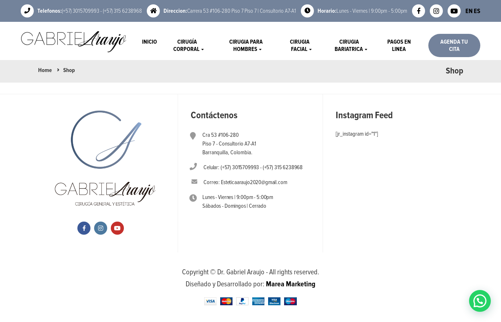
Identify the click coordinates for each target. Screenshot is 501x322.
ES (477, 11)
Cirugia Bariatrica (349, 45)
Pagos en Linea (399, 45)
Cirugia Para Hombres (246, 45)
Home (45, 70)
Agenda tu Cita (454, 45)
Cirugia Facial (300, 45)
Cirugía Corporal (187, 45)
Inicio (149, 41)
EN (469, 11)
